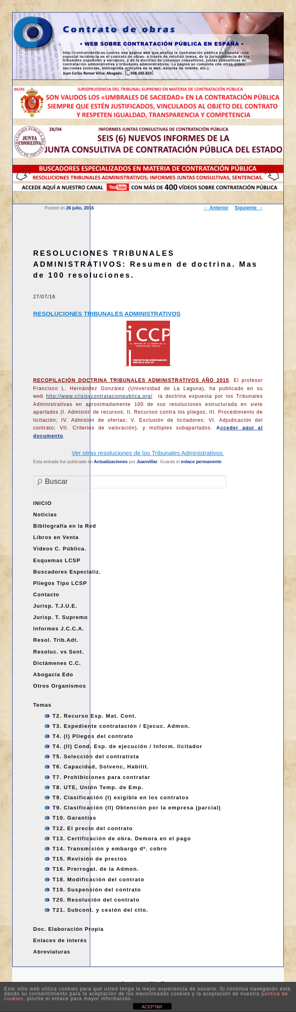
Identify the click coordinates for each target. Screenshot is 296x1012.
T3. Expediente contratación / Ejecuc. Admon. (121, 726)
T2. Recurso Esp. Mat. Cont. (94, 716)
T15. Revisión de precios (89, 859)
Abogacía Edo (53, 674)
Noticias (45, 514)
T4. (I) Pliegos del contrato (92, 736)
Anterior (216, 208)
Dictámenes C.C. (57, 663)
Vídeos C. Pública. (60, 549)
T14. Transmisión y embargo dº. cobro (109, 849)
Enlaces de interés (60, 940)
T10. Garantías (74, 818)
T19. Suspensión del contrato (96, 890)
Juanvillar (147, 461)
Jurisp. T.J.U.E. (55, 606)
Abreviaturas (51, 952)
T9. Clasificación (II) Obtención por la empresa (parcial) (136, 808)
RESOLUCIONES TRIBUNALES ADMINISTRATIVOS (107, 313)
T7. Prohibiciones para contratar (101, 777)
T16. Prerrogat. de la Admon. (95, 869)
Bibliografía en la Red (64, 526)
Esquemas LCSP (57, 560)
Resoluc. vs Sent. (58, 652)
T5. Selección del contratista (95, 756)
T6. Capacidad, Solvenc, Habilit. (100, 767)
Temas (42, 705)
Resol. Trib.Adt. (55, 640)
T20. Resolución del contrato (95, 900)
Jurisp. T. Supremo (60, 617)
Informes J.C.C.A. (58, 629)
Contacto (46, 594)
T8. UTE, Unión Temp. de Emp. (98, 787)
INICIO (42, 503)
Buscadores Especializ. (67, 572)
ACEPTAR (151, 1006)
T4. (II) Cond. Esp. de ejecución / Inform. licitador (127, 746)
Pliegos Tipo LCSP (60, 583)
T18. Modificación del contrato (98, 879)
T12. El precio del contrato (92, 828)
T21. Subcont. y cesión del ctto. (100, 910)
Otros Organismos (59, 686)
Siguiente (249, 208)
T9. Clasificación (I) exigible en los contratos (120, 797)
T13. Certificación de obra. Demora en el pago (121, 838)
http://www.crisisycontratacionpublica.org (99, 396)
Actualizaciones (111, 461)
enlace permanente (201, 461)
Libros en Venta (56, 537)
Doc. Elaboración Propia (68, 929)
